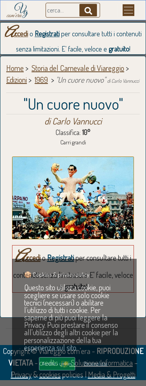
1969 (41, 80)
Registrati (47, 33)
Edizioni (16, 80)
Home (15, 68)
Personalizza (95, 363)
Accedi (16, 33)
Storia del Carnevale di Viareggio (78, 68)
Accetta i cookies (57, 363)
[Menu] (128, 10)
